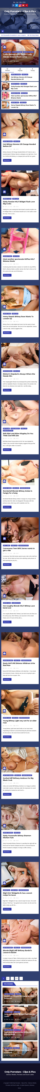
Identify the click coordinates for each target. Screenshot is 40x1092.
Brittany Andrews (8, 775)
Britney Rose (15, 102)
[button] (38, 31)
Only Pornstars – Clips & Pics (20, 11)
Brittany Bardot (7, 947)
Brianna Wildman (7, 660)
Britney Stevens (16, 74)
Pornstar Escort (17, 52)
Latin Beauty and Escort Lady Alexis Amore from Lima (17, 55)
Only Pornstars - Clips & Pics (19, 1071)
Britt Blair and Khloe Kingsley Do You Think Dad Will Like (18, 435)
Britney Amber (7, 488)
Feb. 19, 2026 (8, 149)
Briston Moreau (7, 371)
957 (16, 978)
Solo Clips (24, 93)
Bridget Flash (15, 83)
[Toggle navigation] (20, 31)
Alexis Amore (7, 52)
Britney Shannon (7, 832)
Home (19, 1088)
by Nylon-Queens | (25, 1085)
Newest (7, 69)
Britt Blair (6, 428)
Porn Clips (25, 74)
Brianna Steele (16, 93)
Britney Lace (6, 602)
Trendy (32, 69)
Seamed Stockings (28, 52)
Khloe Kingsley (15, 428)
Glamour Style (16, 602)
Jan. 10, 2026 (8, 61)
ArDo (16, 61)
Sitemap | (32, 1085)
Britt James (6, 545)
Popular (20, 69)
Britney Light (7, 717)
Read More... (7, 160)
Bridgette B (6, 890)
